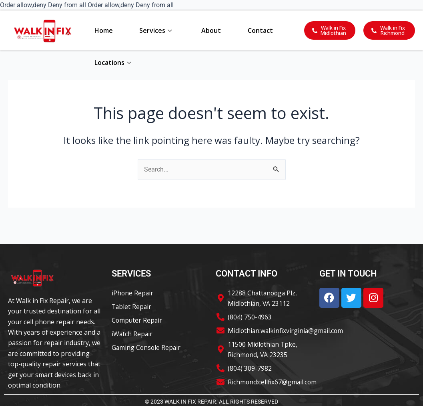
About (211, 30)
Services (155, 30)
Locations (112, 62)
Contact (260, 30)
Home (103, 30)
